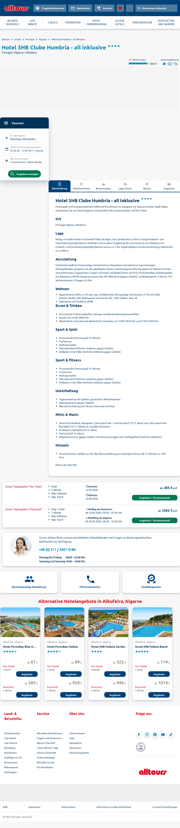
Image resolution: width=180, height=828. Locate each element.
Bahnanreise (11, 770)
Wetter (147, 189)
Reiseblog (9, 750)
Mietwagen (10, 774)
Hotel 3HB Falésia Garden (108, 649)
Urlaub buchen (12, 736)
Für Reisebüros (45, 770)
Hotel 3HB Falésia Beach (151, 649)
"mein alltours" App (47, 750)
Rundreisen (10, 755)
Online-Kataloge (46, 760)
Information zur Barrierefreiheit (113, 804)
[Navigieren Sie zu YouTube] (163, 737)
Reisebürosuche (45, 765)
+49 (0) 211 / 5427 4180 (57, 552)
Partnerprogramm (79, 755)
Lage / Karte (125, 189)
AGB (5, 804)
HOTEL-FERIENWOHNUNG (97, 22)
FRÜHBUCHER (73, 22)
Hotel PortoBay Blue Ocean (21, 649)
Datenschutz (68, 804)
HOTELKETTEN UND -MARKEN (166, 22)
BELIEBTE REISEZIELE (12, 22)
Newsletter (75, 745)
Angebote (169, 189)
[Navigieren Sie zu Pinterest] (155, 737)
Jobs (71, 741)
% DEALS (52, 22)
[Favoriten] (120, 8)
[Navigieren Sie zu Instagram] (147, 737)
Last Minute (10, 745)
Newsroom (75, 750)
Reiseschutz (11, 765)
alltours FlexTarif (46, 745)
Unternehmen (77, 736)
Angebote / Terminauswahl (154, 500)
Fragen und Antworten (49, 741)
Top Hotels (10, 741)
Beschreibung (59, 189)
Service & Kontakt (46, 755)
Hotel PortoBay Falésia (62, 649)
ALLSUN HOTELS (119, 22)
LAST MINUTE (32, 22)
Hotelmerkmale (81, 189)
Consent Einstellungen (164, 804)
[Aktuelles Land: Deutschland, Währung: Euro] (129, 8)
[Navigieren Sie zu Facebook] (139, 737)
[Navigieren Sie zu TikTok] (171, 737)
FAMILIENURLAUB (142, 22)
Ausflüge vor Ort (13, 760)
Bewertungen (103, 189)
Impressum (34, 804)
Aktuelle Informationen (49, 736)
